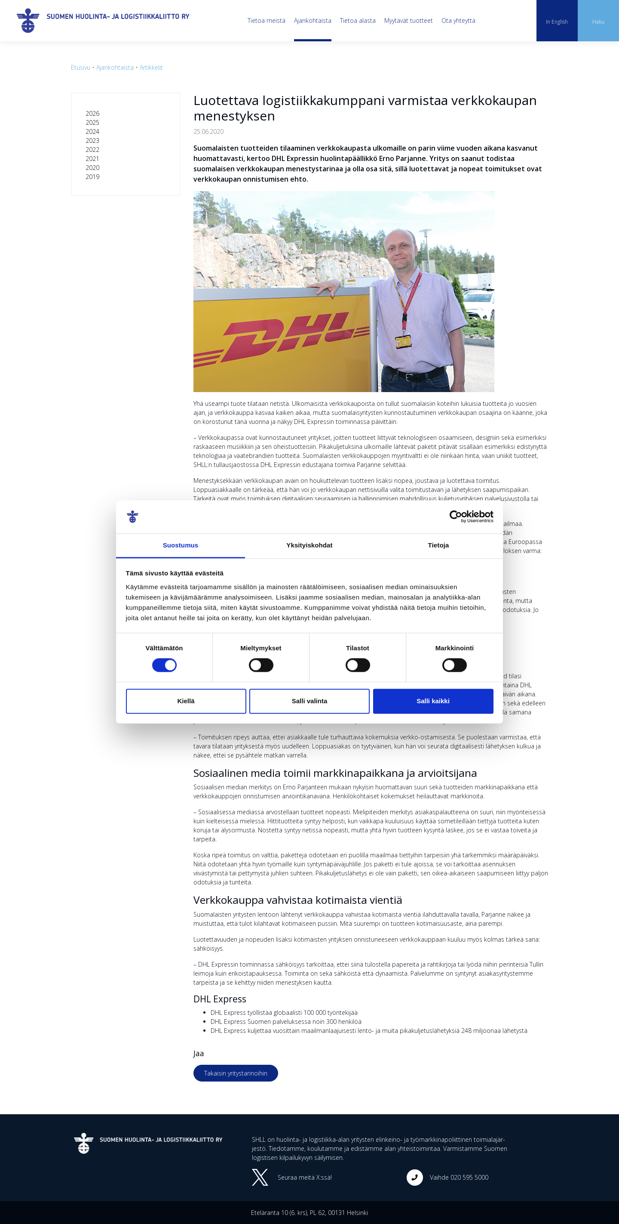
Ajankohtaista (312, 20)
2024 (92, 131)
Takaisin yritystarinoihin (235, 1073)
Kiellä (185, 701)
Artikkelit (151, 67)
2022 (92, 149)
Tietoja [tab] (438, 545)
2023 (92, 140)
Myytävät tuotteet (408, 20)
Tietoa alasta (358, 20)
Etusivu (80, 67)
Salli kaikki (433, 701)
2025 (92, 122)
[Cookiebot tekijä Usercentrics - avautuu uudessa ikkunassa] (455, 516)
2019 (92, 177)
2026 (92, 113)
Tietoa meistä (266, 20)
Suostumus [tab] (181, 545)
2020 (92, 168)
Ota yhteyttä (458, 20)
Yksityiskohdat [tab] (309, 545)
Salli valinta (310, 701)
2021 (92, 159)
